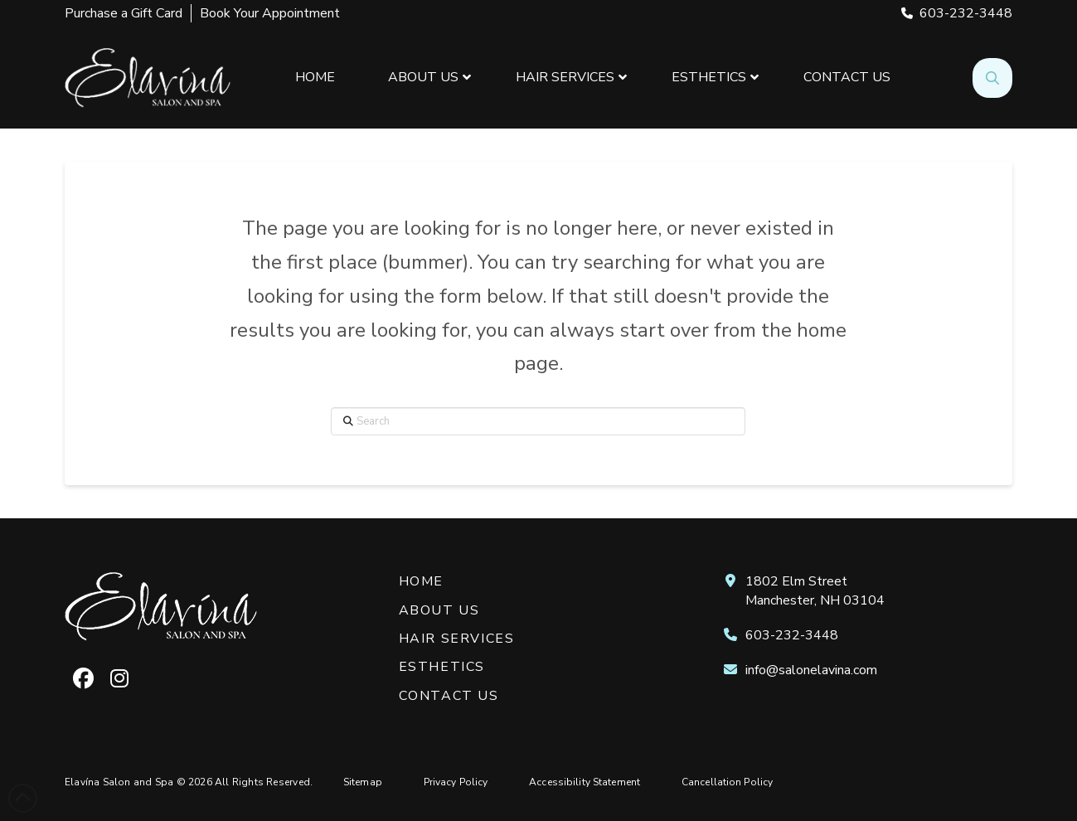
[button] (992, 78)
